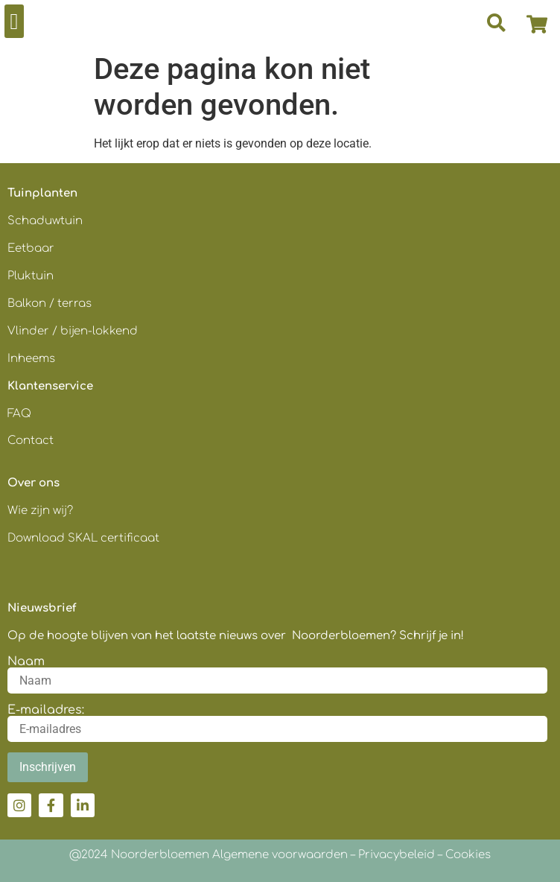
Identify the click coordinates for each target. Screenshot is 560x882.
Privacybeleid (396, 854)
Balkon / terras (49, 303)
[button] (14, 21)
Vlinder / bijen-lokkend (72, 331)
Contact (30, 440)
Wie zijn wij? (40, 510)
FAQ (19, 413)
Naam (26, 661)
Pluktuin (30, 276)
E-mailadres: (45, 710)
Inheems (31, 358)
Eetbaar (30, 248)
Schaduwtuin (45, 221)
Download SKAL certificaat (84, 538)
